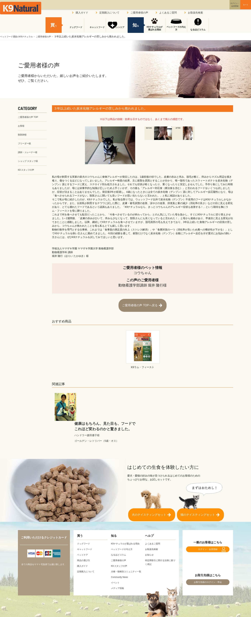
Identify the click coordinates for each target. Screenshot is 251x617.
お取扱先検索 (195, 12)
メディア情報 (118, 570)
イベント (116, 564)
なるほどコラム (197, 29)
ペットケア (116, 29)
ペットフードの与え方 (176, 28)
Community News (121, 559)
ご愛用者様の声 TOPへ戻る (139, 303)
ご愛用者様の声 (50, 36)
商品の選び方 (84, 534)
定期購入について (109, 12)
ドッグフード (73, 29)
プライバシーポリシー (48, 605)
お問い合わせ (101, 605)
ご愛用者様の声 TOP (29, 117)
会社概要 (23, 605)
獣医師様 (23, 136)
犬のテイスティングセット (149, 487)
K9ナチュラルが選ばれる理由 (154, 28)
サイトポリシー (77, 605)
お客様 (21, 126)
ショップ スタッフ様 (29, 164)
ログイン (217, 7)
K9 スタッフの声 (27, 173)
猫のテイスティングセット (198, 487)
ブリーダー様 (25, 145)
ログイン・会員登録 (208, 525)
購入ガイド (82, 12)
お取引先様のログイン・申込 (207, 562)
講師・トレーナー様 (29, 154)
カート (238, 7)
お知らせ (150, 529)
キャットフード (95, 29)
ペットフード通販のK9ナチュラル (19, 36)
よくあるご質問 (168, 12)
